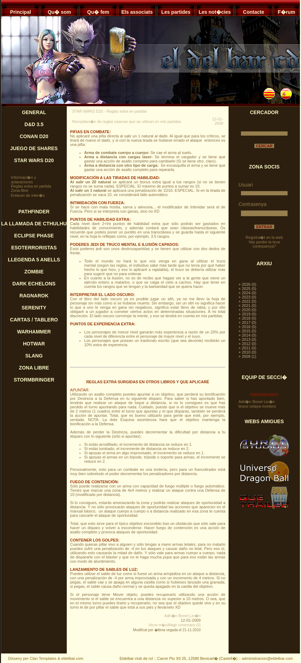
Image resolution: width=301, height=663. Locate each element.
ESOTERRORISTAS (34, 247)
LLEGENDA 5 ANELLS (34, 259)
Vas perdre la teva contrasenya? (264, 244)
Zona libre (19, 190)
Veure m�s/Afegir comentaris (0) (174, 625)
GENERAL (34, 112)
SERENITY (34, 307)
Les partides (175, 12)
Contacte (253, 12)
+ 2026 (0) (247, 284)
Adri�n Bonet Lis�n (182, 616)
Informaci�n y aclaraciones (23, 179)
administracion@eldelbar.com (267, 658)
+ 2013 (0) (247, 339)
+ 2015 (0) (247, 331)
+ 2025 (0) (247, 288)
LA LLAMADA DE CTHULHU (34, 223)
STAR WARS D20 (34, 160)
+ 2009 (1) (247, 356)
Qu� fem (98, 12)
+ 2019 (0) (247, 314)
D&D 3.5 (33, 124)
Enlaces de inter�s (28, 195)
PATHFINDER (33, 211)
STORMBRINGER (34, 380)
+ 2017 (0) (247, 322)
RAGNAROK (33, 295)
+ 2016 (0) (247, 327)
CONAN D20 (34, 136)
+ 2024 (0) (247, 293)
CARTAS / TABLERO (34, 319)
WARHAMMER (34, 332)
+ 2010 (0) (247, 352)
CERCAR (264, 146)
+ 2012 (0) (247, 344)
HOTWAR (34, 344)
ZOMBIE (33, 271)
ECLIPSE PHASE (34, 235)
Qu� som (59, 12)
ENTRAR (264, 227)
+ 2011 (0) (247, 348)
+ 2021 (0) (247, 305)
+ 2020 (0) (247, 310)
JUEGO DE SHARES (34, 148)
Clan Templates (43, 658)
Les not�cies (215, 12)
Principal (20, 12)
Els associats (137, 12)
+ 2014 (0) (247, 335)
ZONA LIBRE (34, 368)
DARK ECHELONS (33, 283)
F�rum (286, 12)
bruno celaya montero (257, 406)
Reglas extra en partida (31, 186)
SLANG (34, 356)
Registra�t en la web (264, 237)
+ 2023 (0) (247, 297)
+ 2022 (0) (247, 301)
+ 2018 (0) (247, 318)
